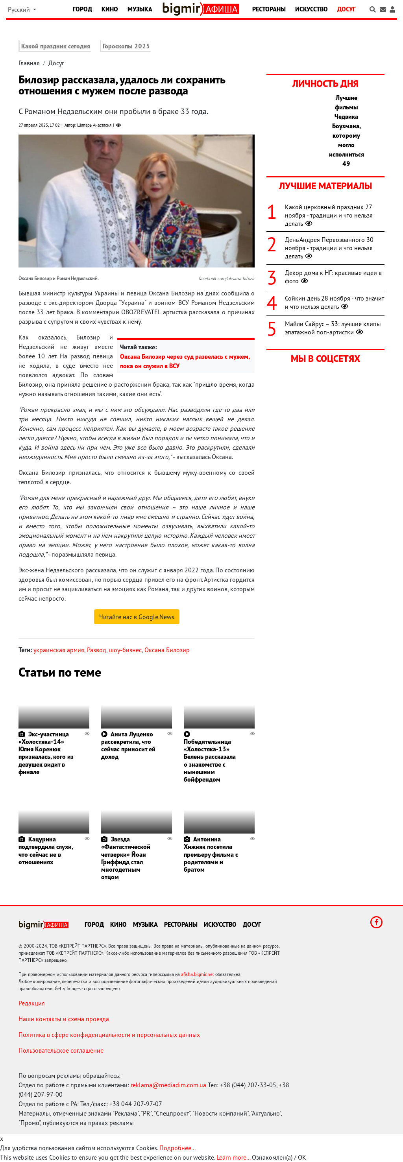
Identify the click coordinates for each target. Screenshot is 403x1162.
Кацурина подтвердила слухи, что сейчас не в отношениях (45, 850)
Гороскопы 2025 (126, 46)
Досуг (346, 9)
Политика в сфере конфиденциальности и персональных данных (109, 1034)
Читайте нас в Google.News (136, 617)
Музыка (140, 9)
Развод (96, 650)
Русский (19, 9)
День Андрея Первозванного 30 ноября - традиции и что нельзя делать (329, 248)
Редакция (31, 1003)
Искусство (311, 9)
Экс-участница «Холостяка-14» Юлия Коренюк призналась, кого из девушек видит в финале (46, 753)
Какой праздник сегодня (55, 46)
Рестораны (269, 9)
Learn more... (233, 1157)
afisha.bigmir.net (197, 974)
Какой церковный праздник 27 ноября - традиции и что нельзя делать (329, 215)
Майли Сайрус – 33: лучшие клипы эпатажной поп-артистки (333, 328)
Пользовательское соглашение (61, 1050)
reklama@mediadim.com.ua (168, 1085)
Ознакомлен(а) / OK (279, 1157)
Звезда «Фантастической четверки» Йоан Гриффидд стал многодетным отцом (125, 858)
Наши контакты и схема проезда (63, 1019)
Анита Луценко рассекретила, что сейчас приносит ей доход (128, 745)
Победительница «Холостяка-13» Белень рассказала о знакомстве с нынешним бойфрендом (210, 760)
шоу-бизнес (125, 650)
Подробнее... (177, 1148)
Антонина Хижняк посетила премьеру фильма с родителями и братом (211, 854)
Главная (29, 63)
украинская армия (58, 650)
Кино (110, 9)
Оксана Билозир (167, 650)
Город (82, 9)
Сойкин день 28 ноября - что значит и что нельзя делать (334, 302)
